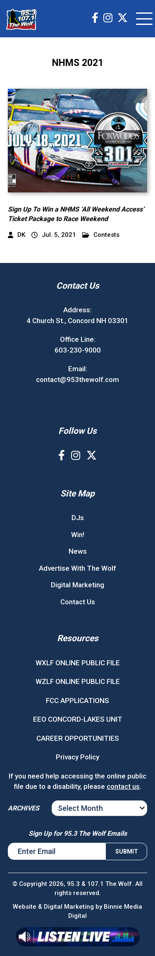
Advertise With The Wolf (77, 568)
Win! (77, 534)
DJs (78, 517)
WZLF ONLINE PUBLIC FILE (78, 681)
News (78, 551)
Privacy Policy (77, 757)
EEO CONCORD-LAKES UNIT (77, 719)
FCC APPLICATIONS (77, 700)
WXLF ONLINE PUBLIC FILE (78, 663)
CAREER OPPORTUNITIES (77, 738)
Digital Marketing (77, 585)
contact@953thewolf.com (77, 379)
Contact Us (77, 602)
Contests (100, 235)
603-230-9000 (78, 350)
